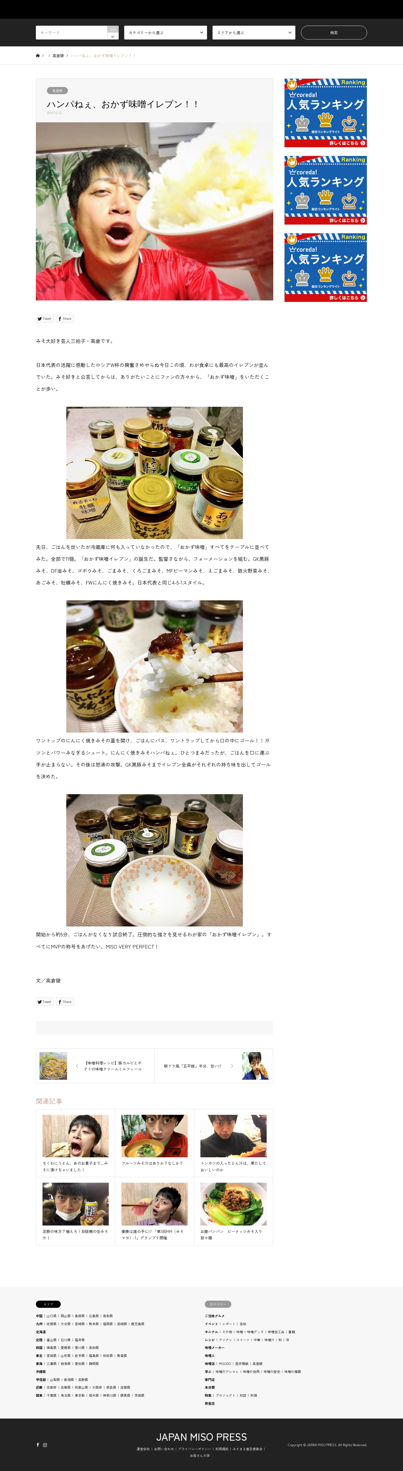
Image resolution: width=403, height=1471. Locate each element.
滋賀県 (125, 1387)
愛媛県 (66, 1347)
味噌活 (210, 1363)
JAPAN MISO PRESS (201, 1436)
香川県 (80, 1347)
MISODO (225, 1363)
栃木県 (94, 1395)
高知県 (94, 1347)
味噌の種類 (292, 1371)
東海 (39, 1363)
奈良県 (111, 1387)
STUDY (281, 9)
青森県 (122, 1355)
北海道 (41, 1331)
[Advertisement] (325, 439)
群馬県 (125, 1395)
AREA (254, 9)
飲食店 (210, 1403)
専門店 (210, 1379)
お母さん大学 (200, 1455)
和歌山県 (81, 1387)
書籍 (291, 1331)
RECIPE (309, 9)
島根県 (80, 1315)
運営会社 (143, 1448)
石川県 (66, 1339)
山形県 (66, 1355)
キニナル (211, 1331)
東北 (39, 1355)
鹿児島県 (137, 1323)
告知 (243, 1323)
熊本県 (94, 1323)
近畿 (39, 1387)
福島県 (94, 1355)
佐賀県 (52, 1323)
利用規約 (222, 1448)
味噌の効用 (251, 1371)
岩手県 (80, 1355)
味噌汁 (269, 1339)
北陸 (39, 1339)
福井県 (80, 1339)
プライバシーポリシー (194, 1448)
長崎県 (122, 1323)
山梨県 (55, 1379)
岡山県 (66, 1315)
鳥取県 (108, 1315)
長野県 (83, 1379)
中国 (39, 1315)
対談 (243, 1395)
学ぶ (208, 1371)
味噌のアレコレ (227, 1371)
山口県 (52, 1315)
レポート (228, 1323)
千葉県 (52, 1395)
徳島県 (52, 1347)
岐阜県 (66, 1363)
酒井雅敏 (241, 1363)
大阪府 (97, 1387)
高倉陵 (57, 90)
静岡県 (94, 1363)
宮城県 (52, 1355)
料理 (253, 1395)
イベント (211, 1323)
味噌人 (210, 1355)
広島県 (94, 1315)
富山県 (52, 1339)
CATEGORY (224, 9)
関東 (39, 1395)
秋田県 (108, 1355)
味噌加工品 (276, 1331)
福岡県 (108, 1323)
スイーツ (243, 1339)
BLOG (336, 9)
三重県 (52, 1363)
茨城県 (139, 1395)
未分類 (210, 1387)
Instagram (45, 1444)
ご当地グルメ (215, 1315)
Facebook (38, 1444)
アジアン (225, 1339)
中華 (257, 1339)
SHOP (362, 9)
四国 (39, 1347)
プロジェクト (225, 1395)
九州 (39, 1323)
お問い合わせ (164, 1448)
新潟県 (69, 1379)
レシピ (210, 1339)
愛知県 (80, 1363)
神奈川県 (109, 1395)
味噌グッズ (255, 1331)
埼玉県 (66, 1395)
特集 (208, 1395)
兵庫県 (66, 1387)
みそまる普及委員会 (248, 1448)
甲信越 (41, 1379)
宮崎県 (80, 1323)
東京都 (80, 1395)
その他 (227, 1331)
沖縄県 (41, 1371)
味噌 (239, 1331)
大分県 (66, 1323)
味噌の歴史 (272, 1371)
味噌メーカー (215, 1347)
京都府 (52, 1387)
